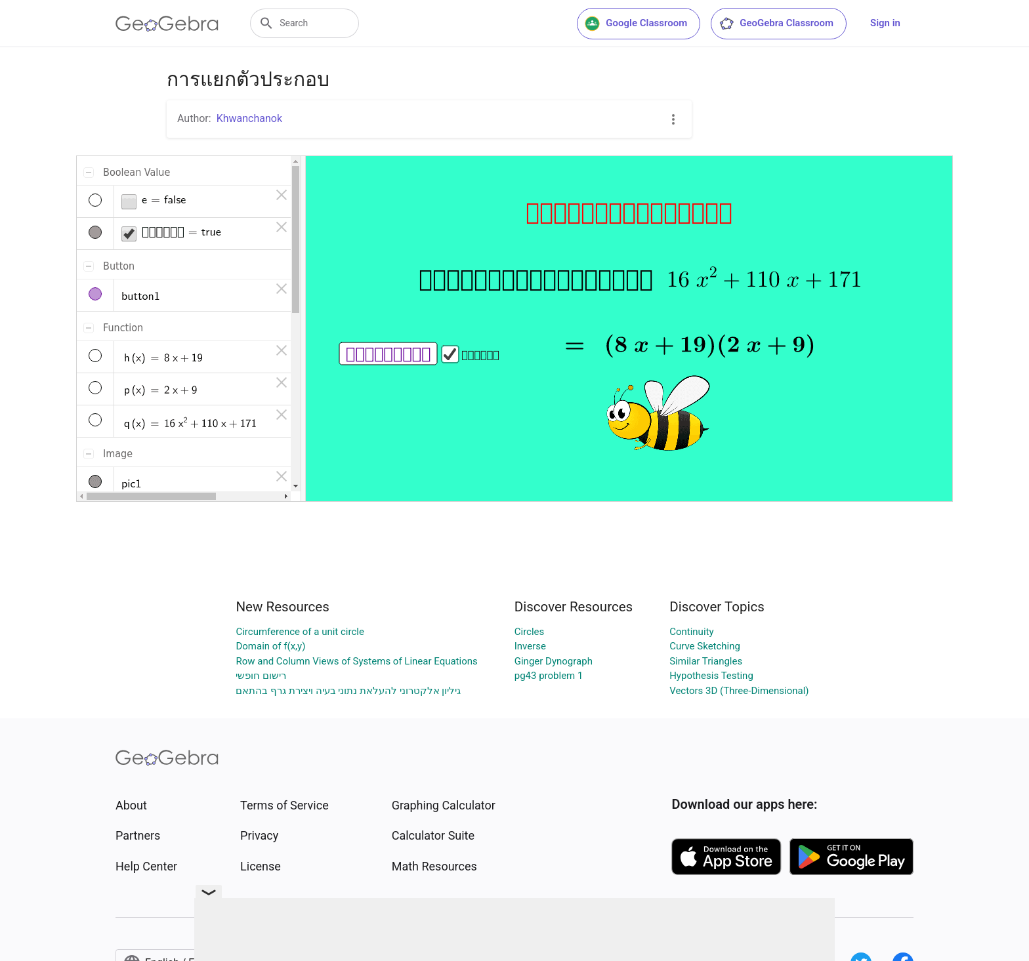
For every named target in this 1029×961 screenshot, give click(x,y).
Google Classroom (636, 23)
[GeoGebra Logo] (167, 23)
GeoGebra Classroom (776, 23)
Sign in (885, 23)
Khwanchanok (249, 118)
